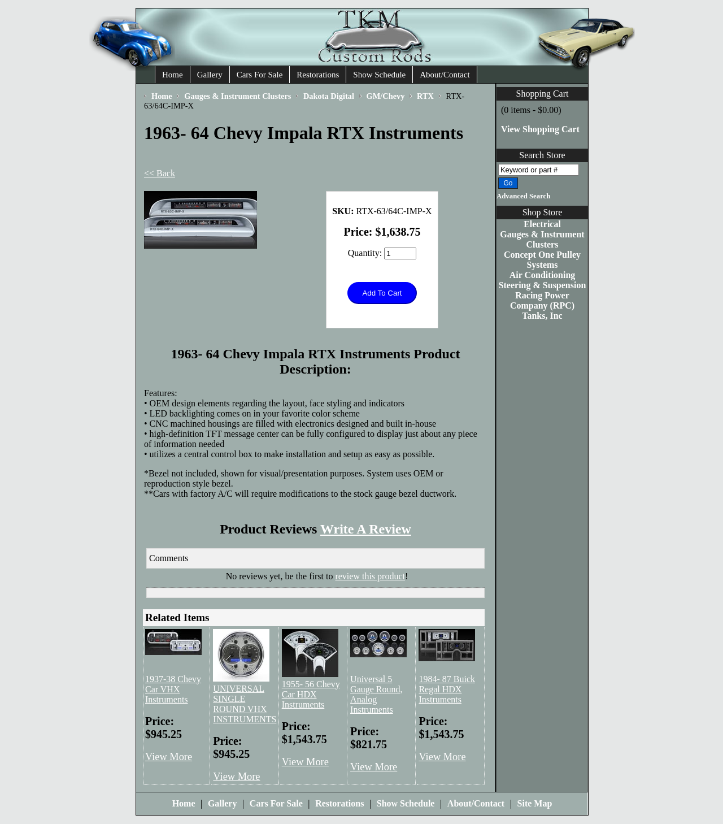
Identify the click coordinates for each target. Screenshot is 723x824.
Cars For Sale (260, 74)
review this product (370, 576)
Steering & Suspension (542, 285)
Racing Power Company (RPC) (542, 300)
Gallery (210, 74)
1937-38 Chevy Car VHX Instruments (173, 689)
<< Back (159, 173)
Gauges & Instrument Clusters (542, 239)
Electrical (542, 224)
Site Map (534, 803)
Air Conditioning (542, 275)
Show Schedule (379, 74)
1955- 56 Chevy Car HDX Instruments (311, 694)
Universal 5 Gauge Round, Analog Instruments (376, 694)
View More (168, 756)
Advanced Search (523, 196)
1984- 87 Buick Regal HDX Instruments (447, 689)
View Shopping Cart (540, 129)
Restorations (318, 74)
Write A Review (365, 529)
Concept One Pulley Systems (542, 260)
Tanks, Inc (542, 315)
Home (172, 74)
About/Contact (444, 74)
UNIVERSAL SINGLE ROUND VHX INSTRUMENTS (244, 704)
